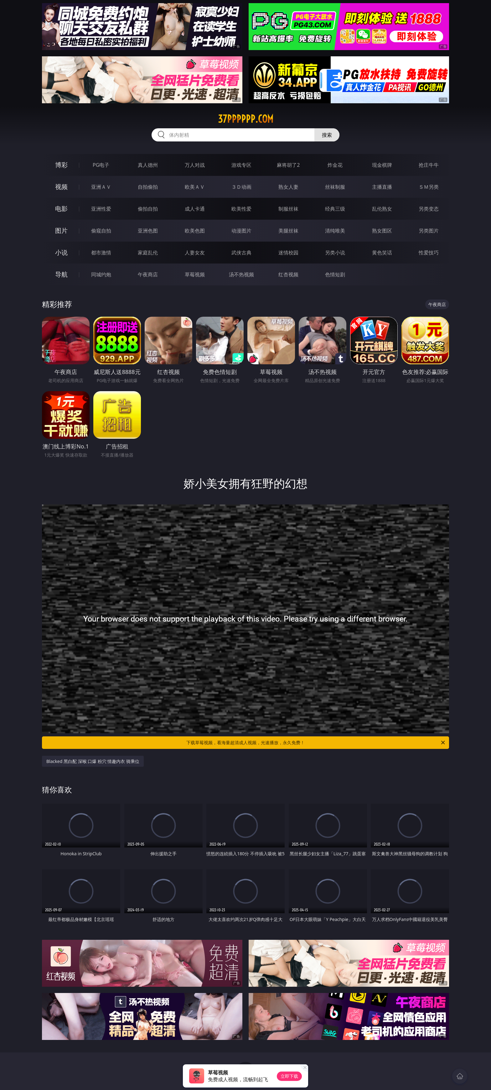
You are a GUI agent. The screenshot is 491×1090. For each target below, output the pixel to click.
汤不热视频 (241, 274)
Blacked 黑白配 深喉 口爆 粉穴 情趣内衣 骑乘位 (92, 761)
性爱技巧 (429, 252)
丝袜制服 (335, 186)
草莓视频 (195, 274)
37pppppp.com (245, 119)
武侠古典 (241, 252)
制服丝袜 (288, 208)
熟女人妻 (288, 186)
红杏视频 (288, 274)
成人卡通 (195, 208)
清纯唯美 (335, 230)
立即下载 (289, 1076)
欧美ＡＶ (195, 186)
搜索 (327, 134)
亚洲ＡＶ (101, 186)
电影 (61, 208)
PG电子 (101, 164)
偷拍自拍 (148, 208)
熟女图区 (382, 230)
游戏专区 (241, 164)
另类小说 (335, 252)
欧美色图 (195, 230)
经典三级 (335, 208)
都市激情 (101, 252)
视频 (61, 186)
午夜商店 (148, 274)
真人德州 (148, 164)
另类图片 (429, 230)
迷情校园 (288, 252)
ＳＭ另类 (429, 186)
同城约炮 (101, 274)
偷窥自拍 (101, 230)
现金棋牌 (382, 164)
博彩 (61, 165)
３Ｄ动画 (241, 186)
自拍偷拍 (148, 186)
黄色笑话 (382, 252)
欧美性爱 (241, 208)
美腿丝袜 (288, 230)
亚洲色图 (148, 230)
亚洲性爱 (101, 208)
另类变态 (429, 208)
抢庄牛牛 (429, 164)
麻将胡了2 (288, 164)
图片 (61, 230)
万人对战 (195, 164)
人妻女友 (195, 252)
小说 (61, 252)
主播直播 (382, 186)
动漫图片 (241, 230)
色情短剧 (335, 274)
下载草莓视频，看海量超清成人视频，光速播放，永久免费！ (316, 742)
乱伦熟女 (382, 208)
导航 (61, 274)
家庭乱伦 (148, 252)
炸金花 (335, 164)
